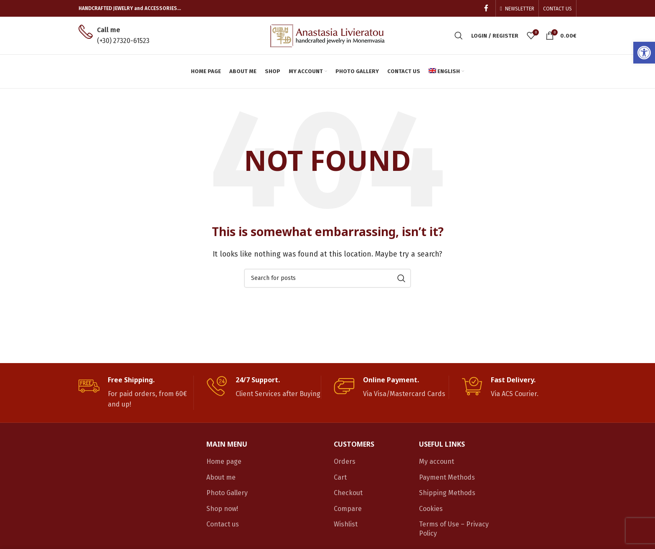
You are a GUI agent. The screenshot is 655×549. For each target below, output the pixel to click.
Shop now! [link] (222, 509)
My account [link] (436, 461)
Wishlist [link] (346, 524)
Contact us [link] (222, 524)
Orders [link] (344, 461)
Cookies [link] (431, 509)
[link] (644, 53)
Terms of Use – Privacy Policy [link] (454, 528)
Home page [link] (223, 461)
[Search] (327, 278)
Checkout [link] (348, 493)
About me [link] (221, 477)
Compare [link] (348, 509)
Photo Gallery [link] (227, 493)
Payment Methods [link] (447, 477)
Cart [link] (340, 477)
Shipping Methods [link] (447, 493)
